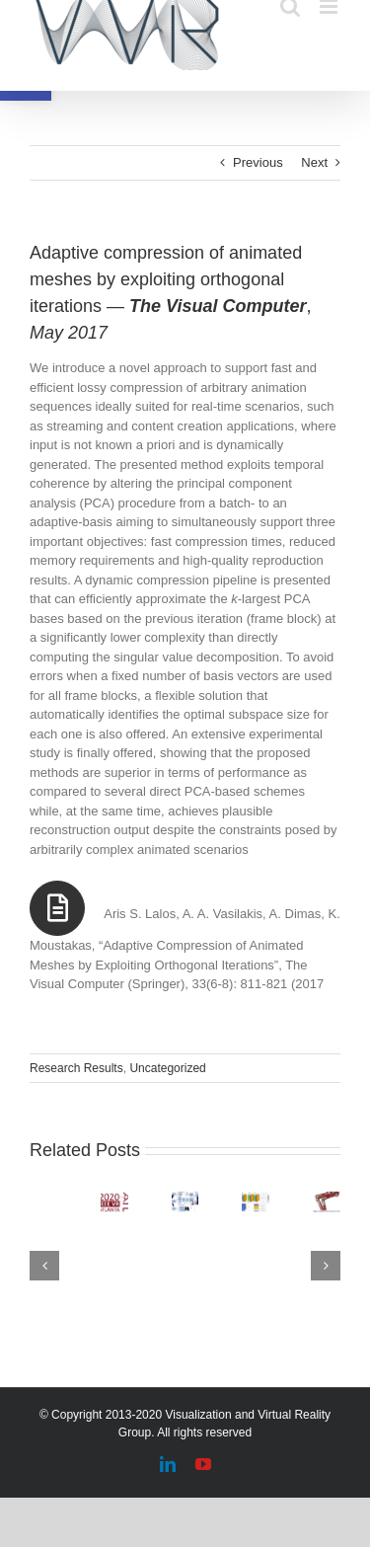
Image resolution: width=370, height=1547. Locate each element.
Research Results (76, 1068)
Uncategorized (167, 1068)
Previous (258, 162)
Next (314, 162)
